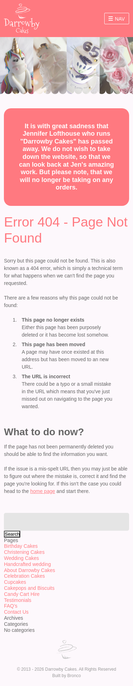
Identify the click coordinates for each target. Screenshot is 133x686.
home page (42, 491)
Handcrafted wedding (27, 564)
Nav (117, 19)
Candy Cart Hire (21, 594)
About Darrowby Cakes (29, 570)
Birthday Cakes (21, 546)
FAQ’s (10, 606)
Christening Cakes (24, 552)
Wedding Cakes (21, 558)
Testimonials (17, 600)
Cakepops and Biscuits (29, 588)
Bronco (74, 675)
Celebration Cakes (24, 576)
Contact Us (16, 612)
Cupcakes (15, 582)
